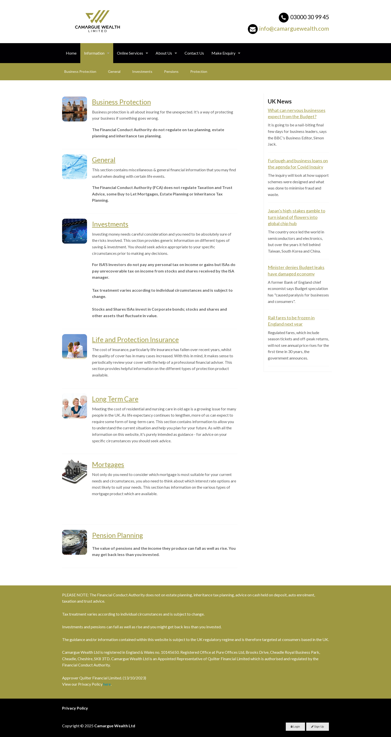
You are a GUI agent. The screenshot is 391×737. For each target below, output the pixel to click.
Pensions (171, 71)
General (114, 71)
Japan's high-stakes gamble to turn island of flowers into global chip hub (296, 217)
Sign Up (317, 726)
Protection (198, 71)
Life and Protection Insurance (135, 339)
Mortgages (108, 464)
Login (295, 726)
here (107, 684)
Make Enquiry (223, 53)
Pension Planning (117, 535)
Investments (142, 71)
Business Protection (80, 71)
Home (71, 53)
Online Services (130, 53)
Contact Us (194, 53)
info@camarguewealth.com (294, 28)
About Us (164, 53)
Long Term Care (115, 399)
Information (94, 53)
